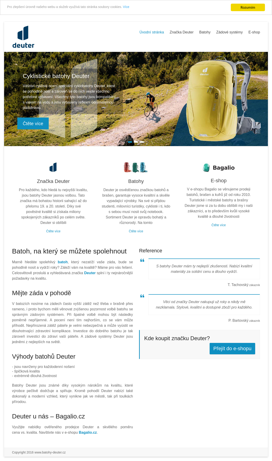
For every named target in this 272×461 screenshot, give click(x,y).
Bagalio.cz (88, 432)
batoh (63, 262)
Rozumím (248, 7)
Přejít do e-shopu (232, 348)
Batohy (205, 32)
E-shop (254, 32)
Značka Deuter (181, 32)
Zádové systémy (229, 32)
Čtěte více (33, 123)
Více (151, 7)
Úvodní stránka (152, 32)
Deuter (90, 273)
